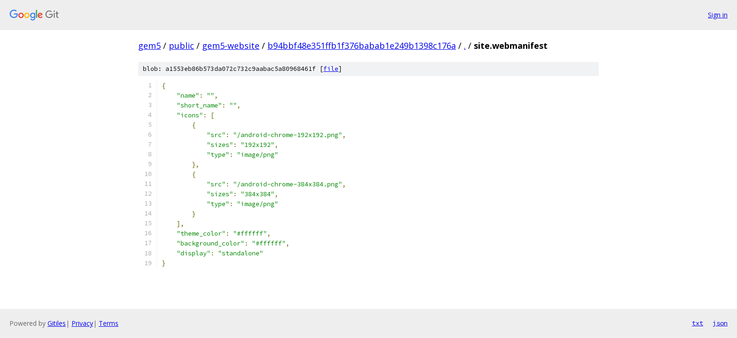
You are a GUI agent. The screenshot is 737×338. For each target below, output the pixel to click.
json (720, 323)
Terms (108, 323)
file (330, 69)
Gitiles (56, 323)
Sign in (718, 14)
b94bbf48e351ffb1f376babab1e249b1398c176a (361, 45)
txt (697, 323)
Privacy (82, 323)
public (181, 45)
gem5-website (230, 45)
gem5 (149, 45)
